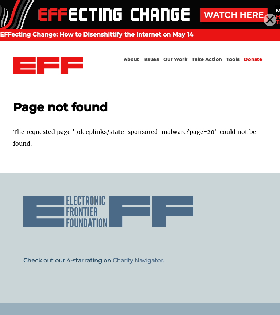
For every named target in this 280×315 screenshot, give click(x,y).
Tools (233, 59)
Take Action (207, 59)
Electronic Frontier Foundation (48, 66)
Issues (151, 59)
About (131, 59)
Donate (253, 59)
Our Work (175, 59)
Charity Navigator (138, 260)
